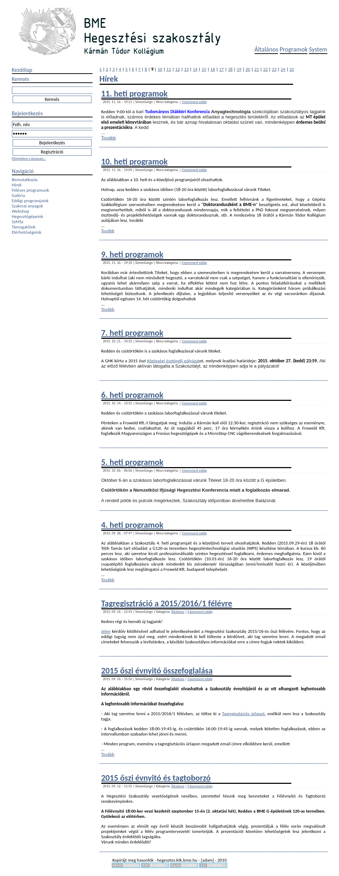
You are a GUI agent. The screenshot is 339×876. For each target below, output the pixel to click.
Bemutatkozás (25, 179)
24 (283, 69)
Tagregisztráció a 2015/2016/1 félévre (166, 603)
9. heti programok (132, 254)
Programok (294, 49)
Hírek (17, 184)
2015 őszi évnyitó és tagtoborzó (156, 778)
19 (239, 69)
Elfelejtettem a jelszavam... (29, 158)
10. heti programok (134, 161)
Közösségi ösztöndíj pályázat (173, 360)
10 (160, 69)
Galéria (18, 195)
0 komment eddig (194, 102)
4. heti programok (132, 525)
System (318, 49)
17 (221, 69)
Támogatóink (24, 227)
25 (292, 69)
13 (186, 69)
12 (177, 69)
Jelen (106, 631)
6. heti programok (132, 395)
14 (195, 69)
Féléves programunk (30, 190)
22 (265, 69)
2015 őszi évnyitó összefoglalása (157, 670)
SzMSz (17, 221)
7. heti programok (132, 333)
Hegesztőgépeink (27, 216)
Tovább (108, 138)
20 (247, 69)
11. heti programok (134, 93)
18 (230, 69)
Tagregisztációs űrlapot (243, 713)
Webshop (20, 211)
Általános (266, 49)
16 (212, 69)
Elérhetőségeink (26, 232)
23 (274, 69)
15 (204, 69)
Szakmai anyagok (27, 205)
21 (256, 69)
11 (169, 69)
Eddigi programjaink (30, 200)
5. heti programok (132, 462)
